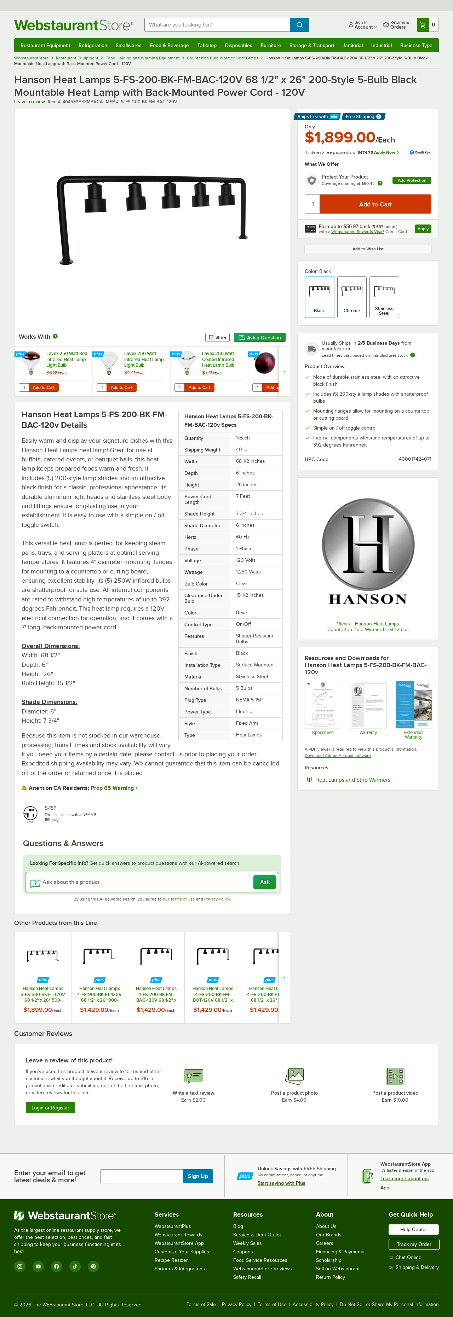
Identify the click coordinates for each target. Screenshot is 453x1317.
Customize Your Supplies (182, 1251)
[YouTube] (38, 1266)
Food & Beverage (169, 45)
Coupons (243, 1251)
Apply (424, 229)
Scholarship (329, 1260)
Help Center (413, 1229)
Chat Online (405, 1257)
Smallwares (129, 45)
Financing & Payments (340, 1251)
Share (217, 337)
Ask (265, 882)
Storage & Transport (311, 45)
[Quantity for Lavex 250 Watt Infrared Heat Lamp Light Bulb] (102, 387)
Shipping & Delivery (414, 1267)
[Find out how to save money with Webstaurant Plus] (21, 354)
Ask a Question (260, 337)
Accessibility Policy (313, 1304)
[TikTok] (75, 1266)
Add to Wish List (368, 248)
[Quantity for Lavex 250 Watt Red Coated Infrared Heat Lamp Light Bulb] (257, 387)
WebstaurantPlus (173, 1226)
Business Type (416, 45)
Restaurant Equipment (45, 45)
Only (310, 126)
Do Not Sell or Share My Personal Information (389, 1304)
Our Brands (329, 1234)
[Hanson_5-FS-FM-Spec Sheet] (322, 710)
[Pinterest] (93, 1266)
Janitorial (353, 45)
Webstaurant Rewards (178, 1234)
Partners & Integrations (180, 1268)
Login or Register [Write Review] (50, 1108)
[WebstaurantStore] (72, 1215)
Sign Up (198, 1176)
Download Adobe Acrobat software (338, 755)
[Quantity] (313, 204)
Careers (324, 1243)
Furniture (271, 45)
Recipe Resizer (171, 1260)
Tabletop (207, 45)
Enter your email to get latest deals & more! (49, 1176)
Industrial (381, 45)
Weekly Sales (247, 1243)
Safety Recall (247, 1277)
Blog (238, 1226)
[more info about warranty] (380, 183)
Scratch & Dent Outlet (257, 1234)
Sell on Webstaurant (338, 1268)
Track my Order (414, 1244)
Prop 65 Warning (112, 788)
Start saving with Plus (281, 1183)
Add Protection (412, 180)
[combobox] (217, 25)
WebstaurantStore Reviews (262, 1268)
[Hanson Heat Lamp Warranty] (368, 710)
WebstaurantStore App (179, 1243)
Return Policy (330, 1277)
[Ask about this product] (152, 882)
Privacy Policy (217, 899)
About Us (326, 1226)
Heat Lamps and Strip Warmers (373, 779)
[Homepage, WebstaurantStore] (73, 24)
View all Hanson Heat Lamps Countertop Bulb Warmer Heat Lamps (368, 626)
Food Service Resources (260, 1260)
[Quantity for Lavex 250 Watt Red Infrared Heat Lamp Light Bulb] (24, 387)
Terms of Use (182, 899)
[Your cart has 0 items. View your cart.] (428, 25)
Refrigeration (93, 45)
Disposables (238, 45)
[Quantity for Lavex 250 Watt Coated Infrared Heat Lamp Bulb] (179, 387)
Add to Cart (44, 387)
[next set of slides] (284, 371)
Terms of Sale (201, 1304)
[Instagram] (19, 1266)
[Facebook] (56, 1266)
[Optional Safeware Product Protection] (413, 710)
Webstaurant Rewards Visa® (357, 231)
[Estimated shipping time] (413, 355)
